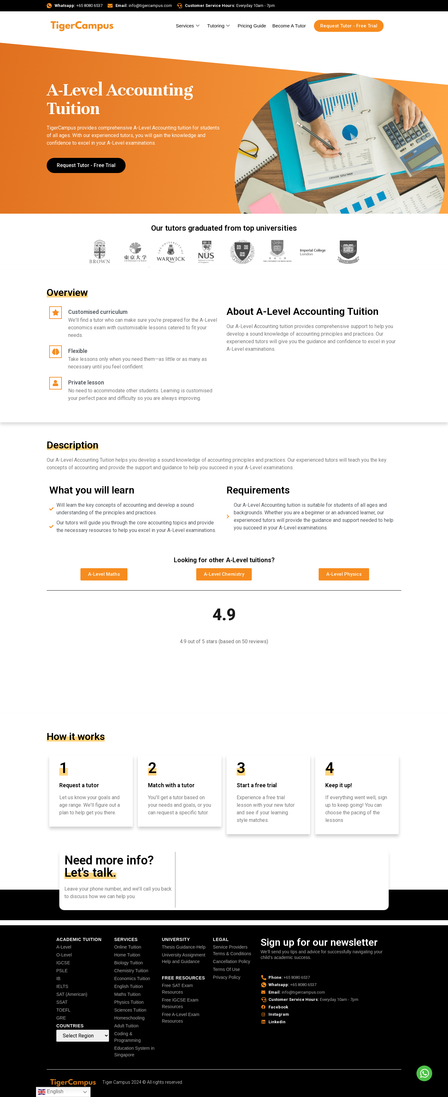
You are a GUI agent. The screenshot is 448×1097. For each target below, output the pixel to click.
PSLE (62, 970)
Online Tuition (127, 947)
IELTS (62, 986)
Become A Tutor (289, 25)
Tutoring (219, 25)
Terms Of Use (226, 969)
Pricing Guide (252, 25)
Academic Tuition (78, 939)
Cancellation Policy (231, 961)
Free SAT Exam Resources (177, 989)
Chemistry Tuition (131, 970)
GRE (61, 1017)
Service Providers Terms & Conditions (232, 950)
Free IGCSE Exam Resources (180, 1003)
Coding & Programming (127, 1037)
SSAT (62, 1002)
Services (188, 25)
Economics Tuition (132, 978)
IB (58, 978)
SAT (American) (71, 994)
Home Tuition (127, 954)
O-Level (64, 954)
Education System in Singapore (134, 1051)
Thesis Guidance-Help (184, 947)
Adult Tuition (126, 1025)
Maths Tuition (127, 994)
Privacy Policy (226, 977)
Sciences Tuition (130, 1010)
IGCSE (63, 962)
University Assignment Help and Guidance (183, 958)
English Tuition (128, 986)
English (50, 1092)
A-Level (63, 947)
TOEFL (63, 1010)
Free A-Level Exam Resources (180, 1018)
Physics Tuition (129, 1002)
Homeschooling (129, 1017)
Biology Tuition (128, 962)
